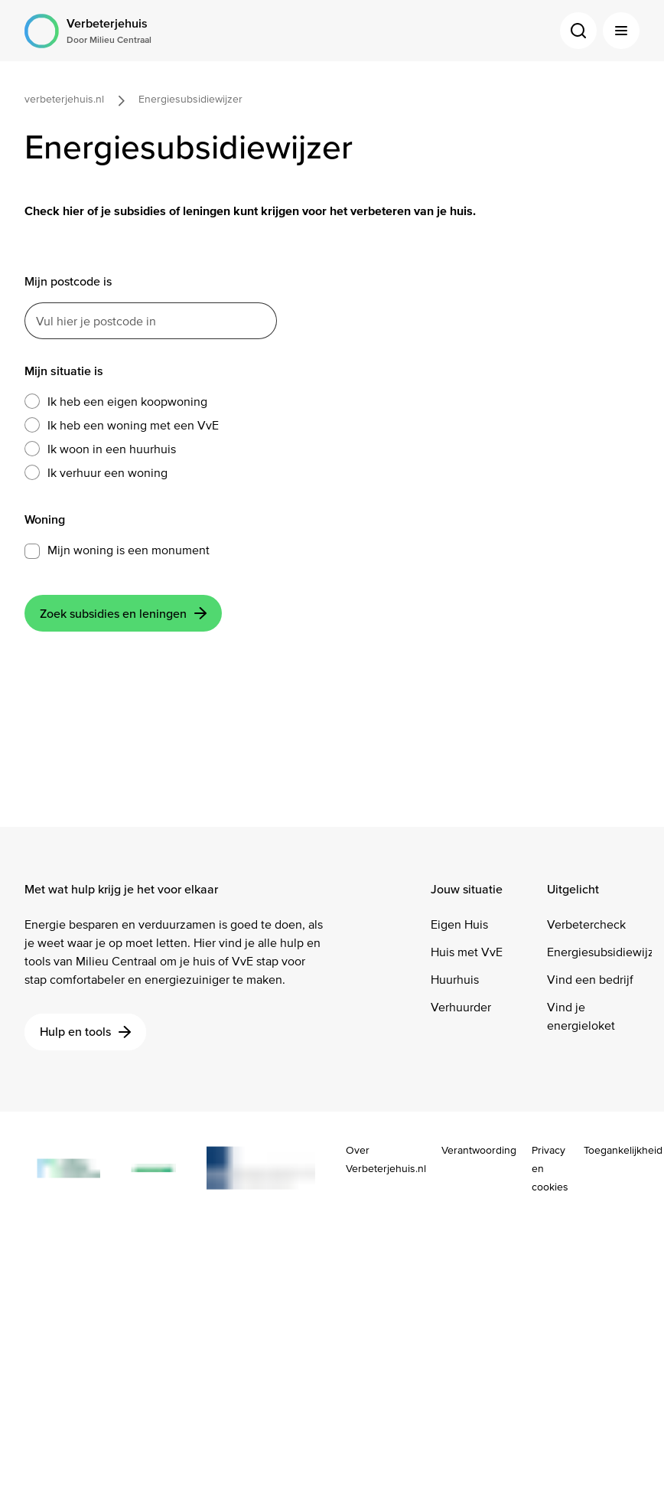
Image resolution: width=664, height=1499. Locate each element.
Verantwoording (478, 1151)
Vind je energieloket (581, 1016)
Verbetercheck (586, 924)
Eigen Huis (459, 924)
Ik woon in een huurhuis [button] (100, 449)
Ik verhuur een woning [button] (96, 473)
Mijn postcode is (68, 281)
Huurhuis (455, 979)
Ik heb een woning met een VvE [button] (121, 425)
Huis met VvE (467, 952)
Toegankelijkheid (623, 1151)
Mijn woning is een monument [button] (128, 550)
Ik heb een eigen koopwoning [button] (115, 402)
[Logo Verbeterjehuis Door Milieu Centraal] (87, 31)
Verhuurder (461, 1007)
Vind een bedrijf (590, 979)
